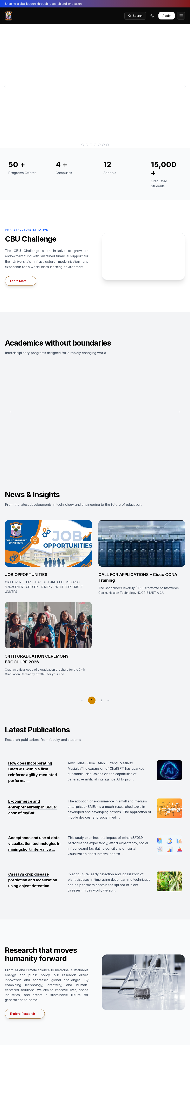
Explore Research (25, 1014)
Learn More (20, 281)
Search (135, 15)
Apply (167, 15)
